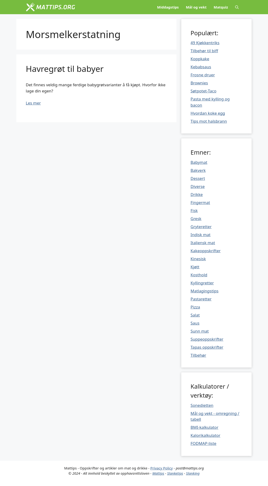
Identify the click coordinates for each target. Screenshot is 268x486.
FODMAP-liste (203, 443)
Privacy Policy (161, 468)
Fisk (194, 210)
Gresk (196, 218)
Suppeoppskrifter (207, 339)
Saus (195, 323)
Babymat (199, 162)
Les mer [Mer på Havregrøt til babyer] (33, 103)
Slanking (192, 473)
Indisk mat (201, 234)
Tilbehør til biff (204, 50)
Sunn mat (200, 331)
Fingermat (200, 202)
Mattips (158, 473)
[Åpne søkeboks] (237, 7)
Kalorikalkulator (205, 435)
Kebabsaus (201, 66)
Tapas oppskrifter (207, 347)
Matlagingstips (205, 291)
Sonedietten (202, 405)
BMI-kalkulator (205, 427)
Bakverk (198, 170)
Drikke (197, 194)
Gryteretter (201, 226)
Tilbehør (198, 355)
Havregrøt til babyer (65, 68)
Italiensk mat (203, 242)
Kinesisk (198, 258)
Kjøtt (195, 266)
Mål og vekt (196, 7)
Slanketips (175, 473)
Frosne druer (203, 75)
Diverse (198, 186)
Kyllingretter (202, 283)
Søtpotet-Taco (203, 91)
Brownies (199, 83)
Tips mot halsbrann (209, 121)
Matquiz (221, 7)
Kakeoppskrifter (206, 250)
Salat (195, 315)
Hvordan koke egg (208, 113)
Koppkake (200, 58)
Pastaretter (201, 299)
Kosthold (199, 275)
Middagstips (168, 7)
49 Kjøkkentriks (205, 42)
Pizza (195, 307)
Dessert (198, 178)
